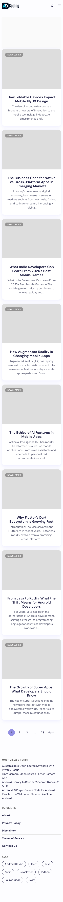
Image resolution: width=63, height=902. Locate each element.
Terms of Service (13, 838)
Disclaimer (9, 830)
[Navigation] (59, 6)
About (6, 815)
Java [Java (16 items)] (47, 864)
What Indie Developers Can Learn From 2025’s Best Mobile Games (31, 271)
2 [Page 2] (19, 732)
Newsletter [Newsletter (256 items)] (26, 872)
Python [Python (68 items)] (45, 872)
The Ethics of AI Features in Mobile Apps (31, 434)
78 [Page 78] (42, 732)
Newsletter (14, 54)
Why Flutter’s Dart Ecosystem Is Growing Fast (31, 519)
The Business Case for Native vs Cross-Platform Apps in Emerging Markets (31, 182)
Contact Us (9, 846)
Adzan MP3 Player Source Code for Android (28, 790)
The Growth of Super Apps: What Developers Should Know (31, 691)
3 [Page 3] (27, 732)
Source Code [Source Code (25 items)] (12, 880)
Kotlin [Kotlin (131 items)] (8, 872)
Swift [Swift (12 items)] (32, 880)
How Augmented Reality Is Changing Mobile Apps (31, 354)
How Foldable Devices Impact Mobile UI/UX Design (32, 99)
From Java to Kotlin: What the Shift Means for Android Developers (31, 602)
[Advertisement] (31, 32)
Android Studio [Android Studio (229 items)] (14, 864)
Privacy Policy (11, 823)
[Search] (52, 6)
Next (51, 732)
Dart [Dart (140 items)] (34, 864)
